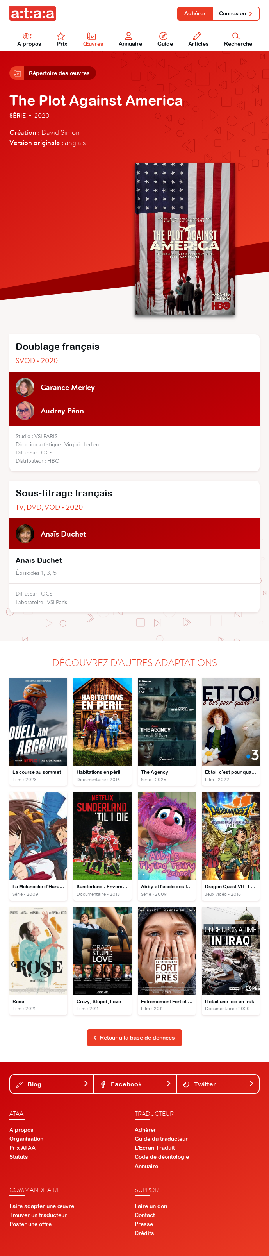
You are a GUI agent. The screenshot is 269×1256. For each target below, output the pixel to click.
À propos (29, 39)
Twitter (218, 1084)
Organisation (26, 1139)
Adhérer (195, 13)
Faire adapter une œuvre (41, 1206)
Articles (198, 39)
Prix (62, 39)
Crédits (144, 1233)
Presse (144, 1224)
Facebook (135, 1084)
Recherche (238, 39)
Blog (52, 1084)
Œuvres (93, 39)
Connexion (236, 13)
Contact (145, 1215)
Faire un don (151, 1206)
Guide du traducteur (161, 1139)
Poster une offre (30, 1224)
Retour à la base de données (134, 1037)
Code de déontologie (162, 1157)
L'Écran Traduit (155, 1148)
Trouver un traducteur (38, 1215)
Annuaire (130, 39)
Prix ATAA (22, 1148)
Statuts (18, 1157)
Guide (165, 39)
